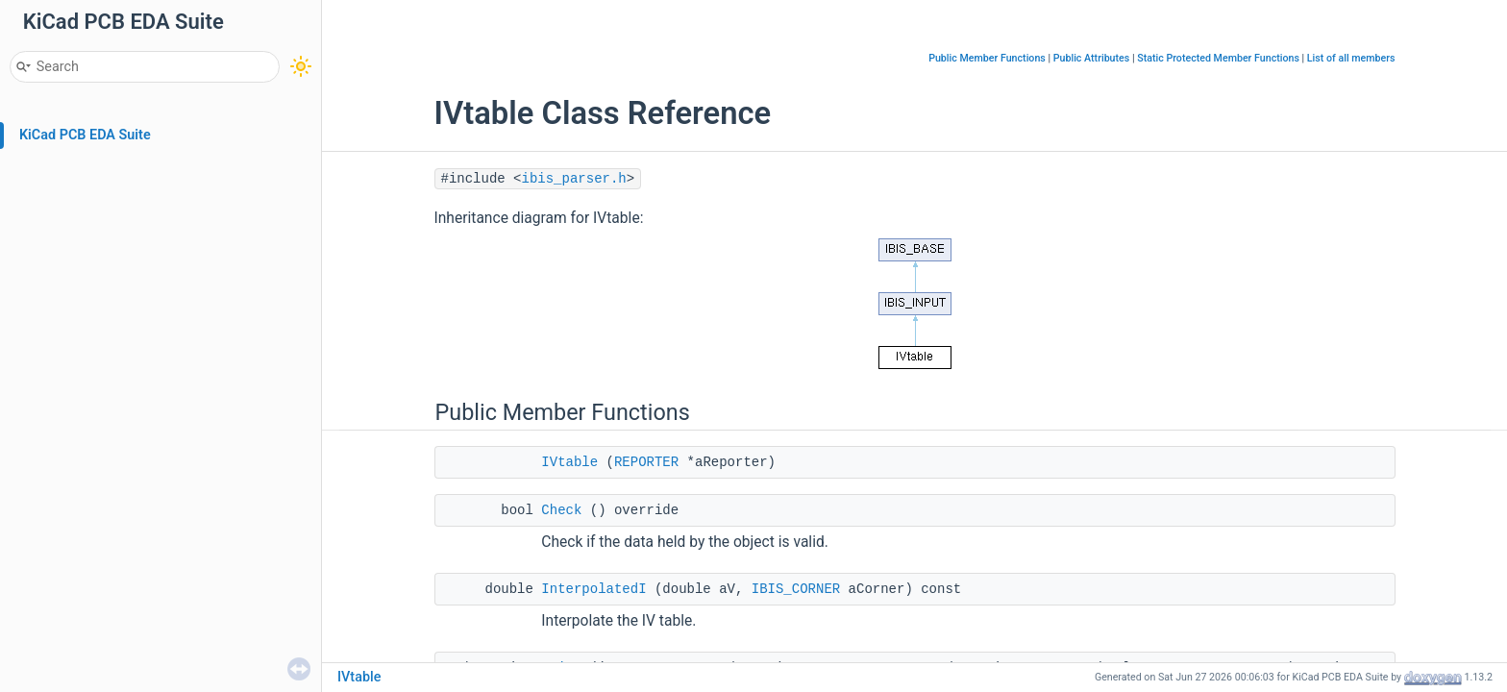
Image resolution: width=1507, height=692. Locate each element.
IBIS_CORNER (796, 589)
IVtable (569, 462)
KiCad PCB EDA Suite (85, 135)
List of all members (1351, 58)
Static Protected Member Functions (1218, 58)
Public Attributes (1091, 58)
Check (561, 510)
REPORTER (646, 462)
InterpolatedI (593, 589)
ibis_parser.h (574, 178)
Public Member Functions (987, 58)
